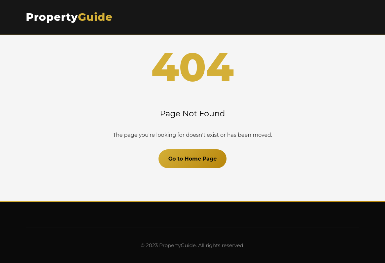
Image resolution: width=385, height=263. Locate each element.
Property (69, 17)
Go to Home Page (192, 159)
